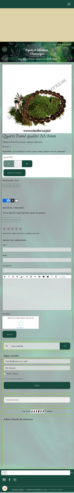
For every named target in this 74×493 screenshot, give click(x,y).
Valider (37, 385)
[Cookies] (4, 488)
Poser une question (11, 219)
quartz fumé (15, 185)
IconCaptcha (20, 327)
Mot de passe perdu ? (18, 379)
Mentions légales (18, 490)
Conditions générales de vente (36, 490)
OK (65, 346)
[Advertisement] (37, 25)
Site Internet (6, 266)
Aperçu (62, 276)
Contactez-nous (12, 400)
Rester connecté (12, 373)
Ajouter (9, 334)
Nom (4, 245)
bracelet (6, 185)
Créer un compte (8, 379)
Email (4, 255)
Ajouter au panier (14, 172)
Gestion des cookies (56, 490)
